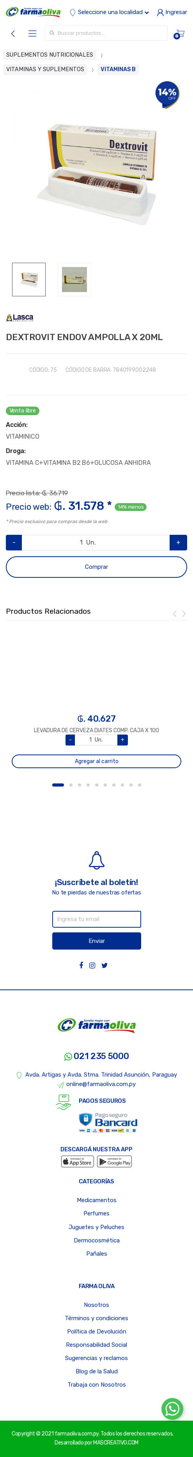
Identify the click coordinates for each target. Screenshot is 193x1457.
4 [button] (88, 785)
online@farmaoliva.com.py (96, 1084)
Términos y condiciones (96, 1318)
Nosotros (96, 1304)
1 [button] (58, 785)
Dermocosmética (97, 1240)
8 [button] (122, 785)
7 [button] (113, 785)
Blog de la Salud (97, 1371)
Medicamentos (97, 1200)
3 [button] (79, 785)
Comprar (96, 566)
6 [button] (105, 785)
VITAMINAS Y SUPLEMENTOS (45, 69)
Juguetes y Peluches (96, 1227)
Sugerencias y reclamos (96, 1358)
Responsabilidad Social (96, 1344)
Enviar (97, 940)
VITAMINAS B (118, 69)
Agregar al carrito (97, 761)
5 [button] (96, 785)
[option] (96, 172)
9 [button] (131, 785)
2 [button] (71, 785)
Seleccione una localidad (109, 12)
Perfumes (96, 1213)
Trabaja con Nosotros (96, 1384)
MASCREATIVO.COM (115, 1442)
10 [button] (139, 785)
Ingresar (172, 12)
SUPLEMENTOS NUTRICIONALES (49, 55)
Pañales (96, 1253)
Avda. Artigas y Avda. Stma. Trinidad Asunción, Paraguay (96, 1075)
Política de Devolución (96, 1331)
